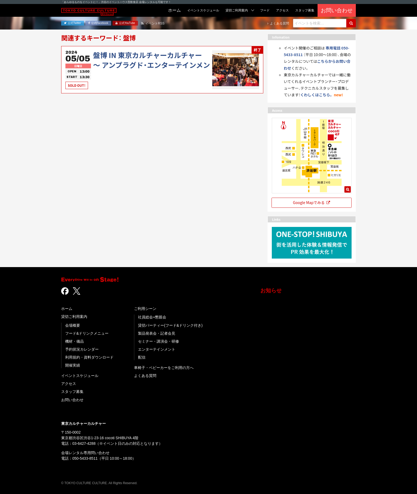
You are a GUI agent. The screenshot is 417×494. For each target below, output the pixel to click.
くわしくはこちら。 (316, 94)
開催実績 (72, 365)
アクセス (68, 383)
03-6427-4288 (83, 443)
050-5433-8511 (85, 458)
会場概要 (72, 325)
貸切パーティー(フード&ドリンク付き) (170, 325)
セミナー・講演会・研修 (158, 341)
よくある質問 (145, 375)
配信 (141, 357)
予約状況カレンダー (82, 349)
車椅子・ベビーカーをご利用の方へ (164, 368)
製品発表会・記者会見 (156, 333)
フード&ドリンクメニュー (87, 333)
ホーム (66, 308)
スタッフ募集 (72, 391)
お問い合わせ (72, 400)
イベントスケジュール (79, 375)
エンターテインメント (156, 349)
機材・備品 (74, 341)
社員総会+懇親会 (152, 317)
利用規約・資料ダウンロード (89, 357)
